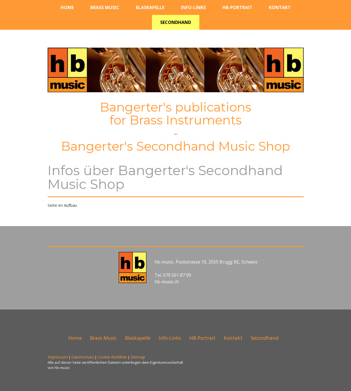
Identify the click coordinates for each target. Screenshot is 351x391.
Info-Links (193, 7)
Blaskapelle (150, 7)
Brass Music (104, 7)
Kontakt (280, 7)
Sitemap (137, 357)
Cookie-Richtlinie (112, 357)
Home (67, 7)
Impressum (58, 357)
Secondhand (175, 22)
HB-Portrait (237, 7)
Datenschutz (82, 357)
